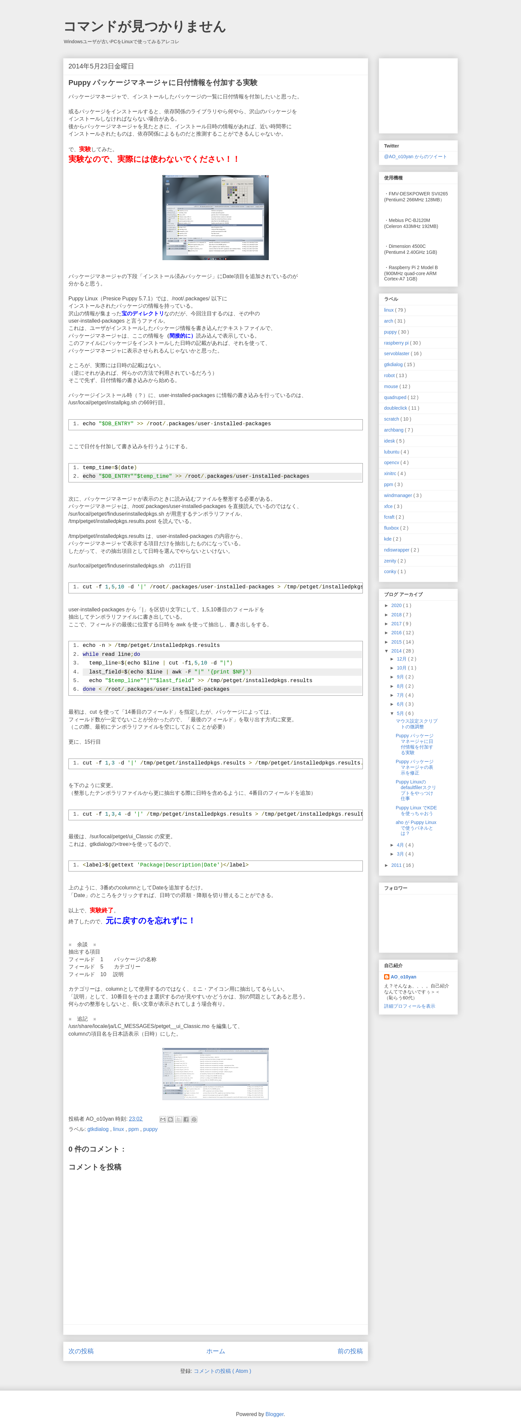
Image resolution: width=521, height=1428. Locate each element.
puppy (150, 1129)
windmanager (398, 495)
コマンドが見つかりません (144, 26)
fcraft (390, 517)
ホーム (215, 1351)
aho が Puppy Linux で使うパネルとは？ (416, 828)
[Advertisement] (417, 94)
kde (388, 539)
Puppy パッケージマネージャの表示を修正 (415, 767)
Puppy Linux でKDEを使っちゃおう (416, 810)
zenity (390, 560)
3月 (401, 854)
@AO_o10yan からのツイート (415, 156)
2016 (397, 632)
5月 (401, 713)
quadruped (396, 397)
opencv (392, 462)
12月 (402, 659)
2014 (397, 651)
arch (389, 321)
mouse (391, 386)
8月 (401, 686)
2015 (397, 642)
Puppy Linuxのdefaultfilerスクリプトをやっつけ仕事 (416, 790)
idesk (390, 441)
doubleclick (396, 408)
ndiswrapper (397, 550)
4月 (401, 845)
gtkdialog (98, 1129)
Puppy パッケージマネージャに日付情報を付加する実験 (415, 744)
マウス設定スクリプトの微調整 (417, 723)
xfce (389, 506)
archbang (394, 430)
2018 (397, 614)
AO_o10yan (403, 976)
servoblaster (397, 353)
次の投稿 (81, 1351)
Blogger (274, 1414)
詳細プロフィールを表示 (409, 1006)
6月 (401, 704)
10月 (402, 667)
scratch (392, 419)
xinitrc (390, 473)
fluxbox (392, 528)
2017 (397, 623)
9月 (401, 676)
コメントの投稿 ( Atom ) (222, 1371)
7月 (401, 695)
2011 (397, 865)
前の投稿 (350, 1351)
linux (119, 1129)
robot (390, 375)
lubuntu (392, 452)
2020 (397, 605)
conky (390, 571)
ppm (135, 1129)
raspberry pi (397, 343)
